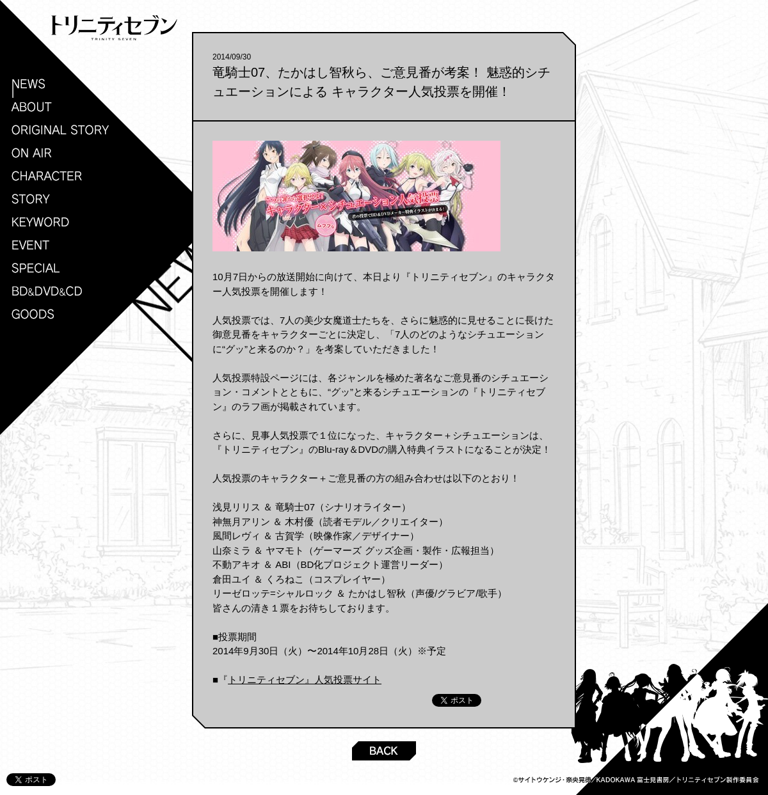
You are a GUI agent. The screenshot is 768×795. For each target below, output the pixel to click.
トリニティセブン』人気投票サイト (304, 679)
